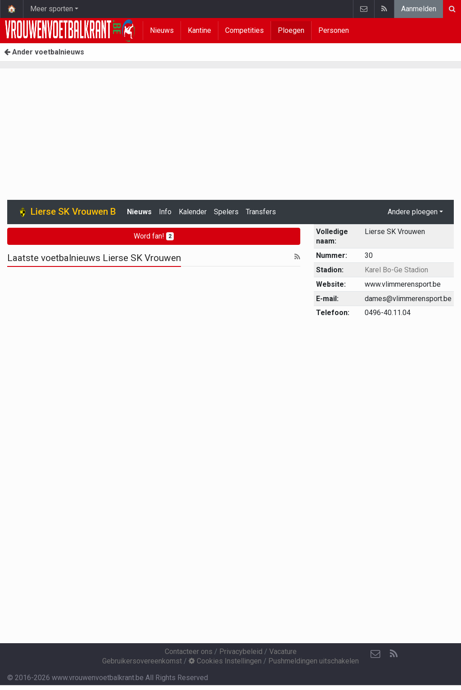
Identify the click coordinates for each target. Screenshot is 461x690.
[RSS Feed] (393, 654)
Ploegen (291, 30)
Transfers (261, 211)
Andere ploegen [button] (413, 211)
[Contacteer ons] (375, 654)
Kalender (193, 211)
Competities (244, 30)
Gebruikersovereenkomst (142, 661)
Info (165, 211)
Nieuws (162, 30)
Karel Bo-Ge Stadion (396, 270)
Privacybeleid (240, 651)
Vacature (283, 651)
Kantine (199, 30)
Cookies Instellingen (225, 661)
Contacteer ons (188, 651)
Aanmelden (418, 9)
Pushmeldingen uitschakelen (313, 661)
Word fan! (154, 236)
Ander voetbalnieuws (44, 52)
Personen (333, 30)
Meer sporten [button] (51, 9)
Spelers (226, 211)
